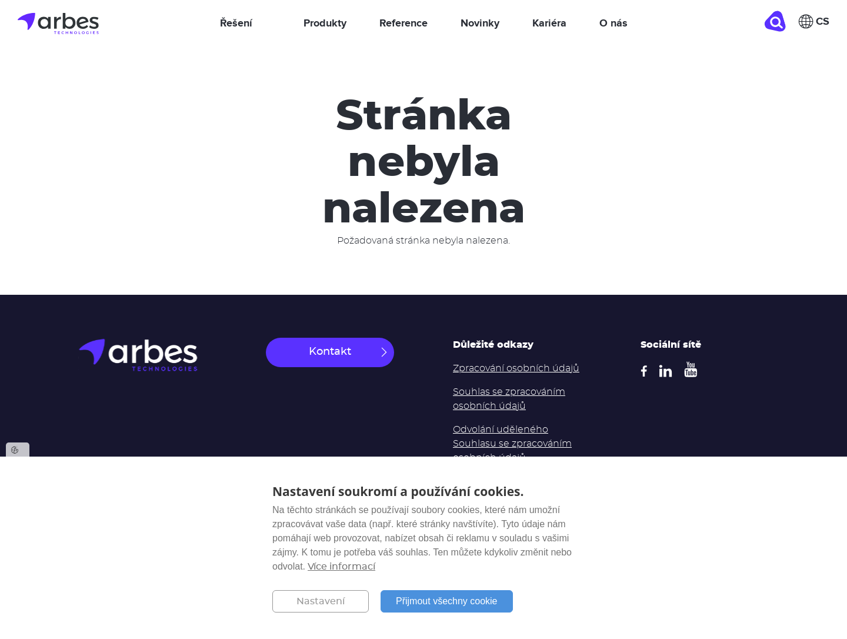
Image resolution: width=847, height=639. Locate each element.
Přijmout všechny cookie (447, 601)
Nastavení (320, 601)
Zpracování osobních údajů (516, 368)
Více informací (341, 566)
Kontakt (330, 352)
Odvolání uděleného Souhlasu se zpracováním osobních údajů (512, 443)
